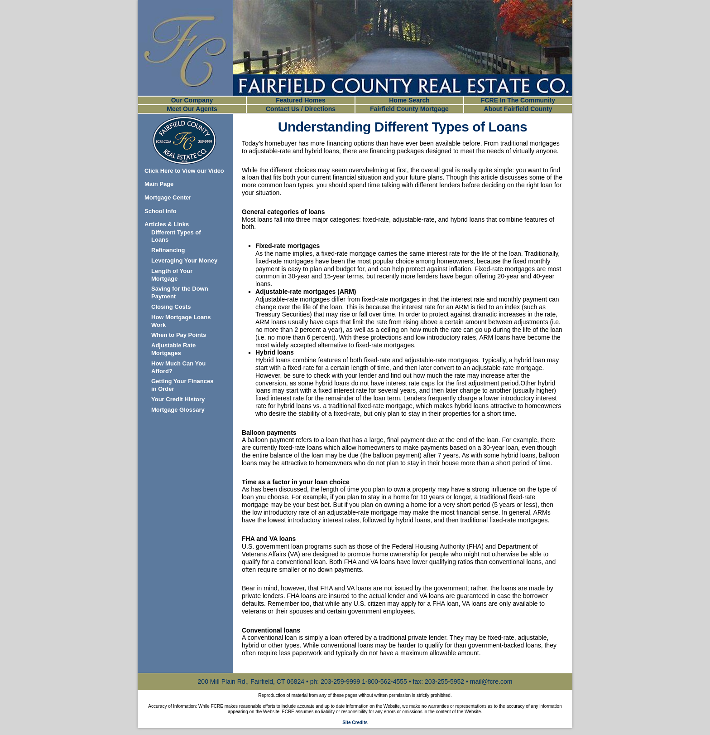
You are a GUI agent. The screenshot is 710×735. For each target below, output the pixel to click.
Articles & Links (166, 224)
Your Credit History (178, 399)
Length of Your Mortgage (171, 275)
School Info (160, 211)
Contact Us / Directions (301, 108)
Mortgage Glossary (178, 409)
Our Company (192, 100)
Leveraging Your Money (184, 260)
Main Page (158, 183)
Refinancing (168, 250)
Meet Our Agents (192, 108)
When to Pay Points (178, 334)
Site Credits (355, 722)
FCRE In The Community (518, 100)
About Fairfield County (518, 108)
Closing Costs (171, 306)
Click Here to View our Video (184, 170)
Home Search (409, 100)
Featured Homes (301, 100)
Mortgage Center (167, 197)
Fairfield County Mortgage (409, 108)
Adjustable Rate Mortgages (173, 349)
